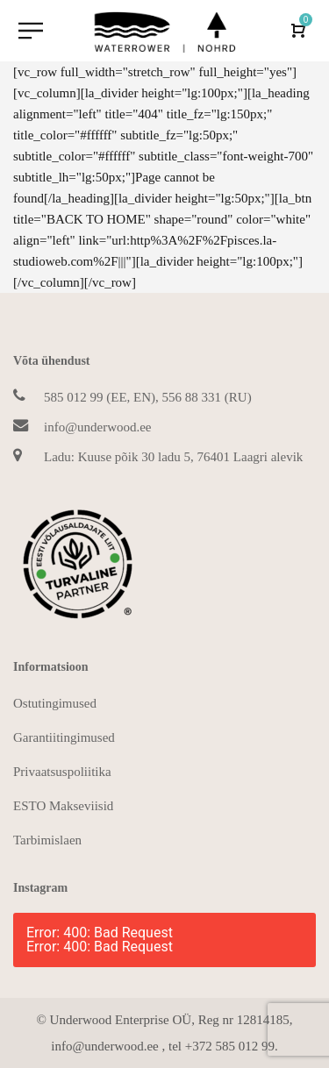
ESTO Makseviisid (63, 806)
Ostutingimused (55, 703)
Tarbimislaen (47, 840)
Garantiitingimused (64, 737)
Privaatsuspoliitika (62, 772)
